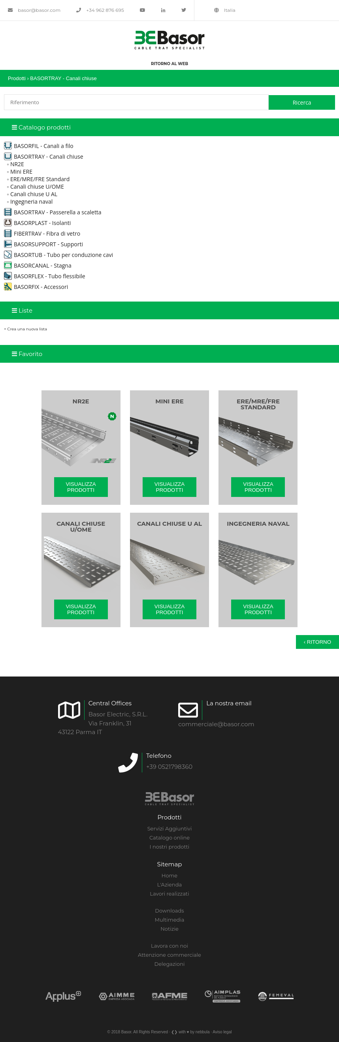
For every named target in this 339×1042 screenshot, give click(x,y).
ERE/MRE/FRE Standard (40, 179)
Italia (224, 10)
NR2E (17, 164)
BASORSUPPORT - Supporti (43, 244)
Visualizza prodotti (81, 487)
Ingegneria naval (31, 201)
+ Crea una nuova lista (25, 329)
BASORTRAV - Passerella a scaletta (53, 212)
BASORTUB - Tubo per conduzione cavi (58, 255)
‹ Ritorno (317, 642)
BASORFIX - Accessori (36, 286)
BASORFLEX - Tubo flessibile (44, 276)
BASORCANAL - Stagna (38, 265)
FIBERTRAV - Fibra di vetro (42, 233)
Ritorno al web (169, 63)
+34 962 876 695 (100, 10)
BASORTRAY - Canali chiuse (63, 78)
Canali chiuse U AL (33, 194)
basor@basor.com (34, 10)
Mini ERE (21, 171)
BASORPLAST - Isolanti (37, 223)
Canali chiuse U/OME (37, 186)
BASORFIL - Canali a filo (38, 146)
